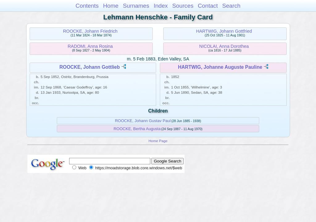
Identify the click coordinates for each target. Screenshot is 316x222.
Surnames (136, 5)
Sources (182, 5)
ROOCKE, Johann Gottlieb (90, 67)
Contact (208, 5)
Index (161, 5)
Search (231, 5)
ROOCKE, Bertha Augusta (137, 128)
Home (110, 5)
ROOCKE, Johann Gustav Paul (143, 120)
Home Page (158, 141)
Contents (87, 5)
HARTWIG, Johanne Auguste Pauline (220, 67)
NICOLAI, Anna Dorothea (224, 46)
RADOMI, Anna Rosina (90, 46)
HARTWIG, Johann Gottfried (224, 31)
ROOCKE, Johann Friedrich (90, 31)
